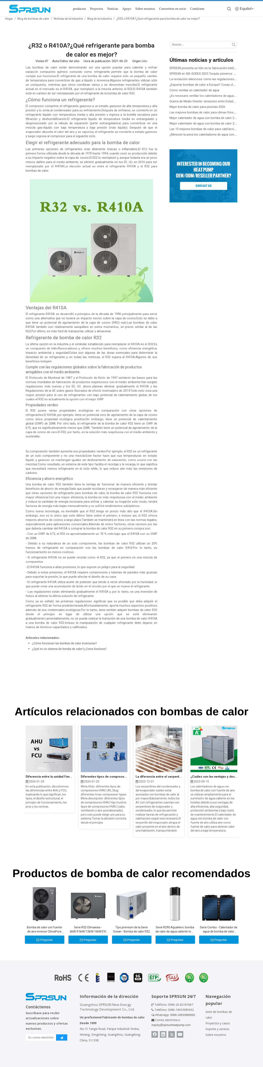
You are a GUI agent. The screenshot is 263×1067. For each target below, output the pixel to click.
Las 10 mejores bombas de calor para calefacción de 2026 (209, 129)
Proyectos (96, 8)
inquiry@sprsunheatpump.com (170, 1025)
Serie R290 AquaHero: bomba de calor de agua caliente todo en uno (175, 929)
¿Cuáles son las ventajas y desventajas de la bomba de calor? (213, 776)
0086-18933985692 (182, 1015)
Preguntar (44, 939)
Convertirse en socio (172, 8)
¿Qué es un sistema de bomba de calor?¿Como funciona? (69, 648)
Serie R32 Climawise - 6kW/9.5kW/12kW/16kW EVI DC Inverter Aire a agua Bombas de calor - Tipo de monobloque (88, 929)
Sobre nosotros (145, 8)
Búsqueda (233, 44)
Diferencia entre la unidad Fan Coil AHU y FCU (49, 776)
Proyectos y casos (217, 1023)
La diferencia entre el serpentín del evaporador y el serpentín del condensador (159, 776)
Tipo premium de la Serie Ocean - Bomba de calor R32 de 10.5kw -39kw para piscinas (131, 929)
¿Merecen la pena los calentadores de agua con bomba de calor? (214, 134)
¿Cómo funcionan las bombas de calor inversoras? (64, 643)
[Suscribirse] (61, 1037)
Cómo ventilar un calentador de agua (194, 90)
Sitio (144, 61)
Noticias (112, 8)
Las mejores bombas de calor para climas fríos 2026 (205, 112)
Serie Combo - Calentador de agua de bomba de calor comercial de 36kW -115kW (218, 929)
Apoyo (126, 8)
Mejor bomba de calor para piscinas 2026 (197, 107)
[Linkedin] (163, 1034)
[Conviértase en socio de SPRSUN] (203, 175)
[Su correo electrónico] (40, 1037)
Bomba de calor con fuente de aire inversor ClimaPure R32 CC (44, 929)
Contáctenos (198, 8)
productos (79, 8)
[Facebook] (154, 1034)
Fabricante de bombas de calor (123, 1017)
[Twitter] (171, 1034)
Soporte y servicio (217, 1029)
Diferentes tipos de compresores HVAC (104, 776)
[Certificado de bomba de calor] (131, 978)
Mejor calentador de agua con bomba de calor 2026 (204, 118)
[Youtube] (180, 1034)
